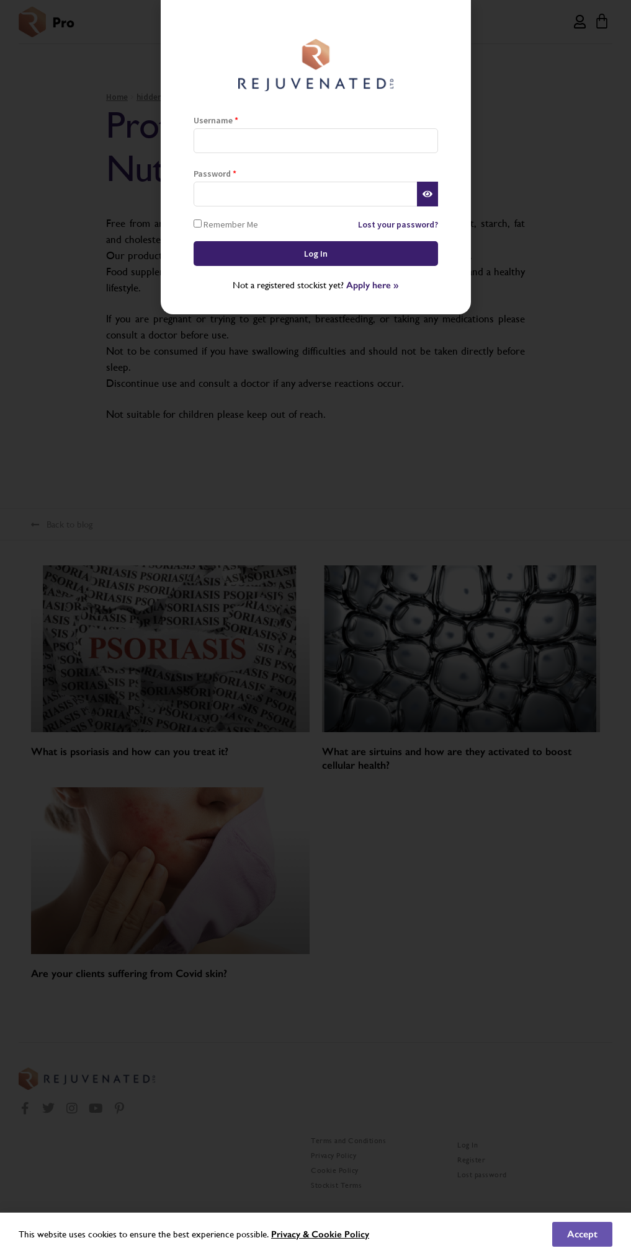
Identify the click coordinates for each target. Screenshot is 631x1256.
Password (215, 173)
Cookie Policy (340, 1234)
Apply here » (372, 285)
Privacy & (291, 1234)
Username (216, 120)
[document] (315, 628)
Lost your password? (398, 224)
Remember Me (226, 224)
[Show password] (427, 194)
